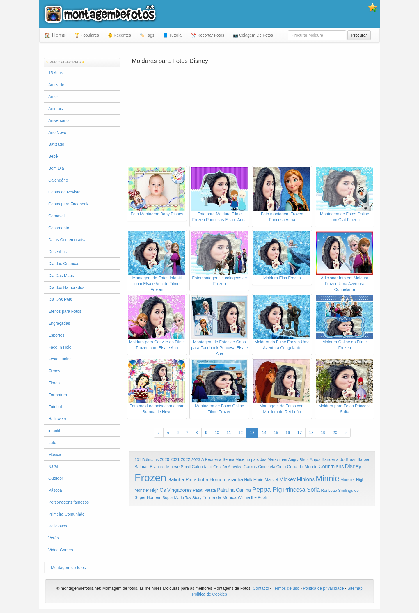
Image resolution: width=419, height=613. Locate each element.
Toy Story (193, 497)
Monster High (352, 479)
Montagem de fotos (68, 567)
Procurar (359, 35)
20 (335, 432)
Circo (281, 466)
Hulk (248, 479)
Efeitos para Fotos (64, 311)
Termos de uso (286, 588)
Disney (353, 466)
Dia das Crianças (63, 263)
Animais (55, 108)
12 (240, 432)
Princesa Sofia (301, 489)
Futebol (55, 406)
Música (54, 454)
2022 (185, 459)
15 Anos (55, 72)
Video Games (60, 550)
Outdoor (55, 478)
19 (323, 432)
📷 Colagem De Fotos (253, 35)
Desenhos (57, 251)
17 (299, 432)
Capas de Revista (64, 192)
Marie (258, 480)
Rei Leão (329, 490)
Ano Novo (57, 132)
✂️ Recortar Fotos (207, 35)
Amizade (56, 84)
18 (311, 432)
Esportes (56, 335)
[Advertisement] (252, 119)
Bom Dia (56, 168)
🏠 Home (55, 35)
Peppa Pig (267, 489)
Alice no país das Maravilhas (261, 459)
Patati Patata (204, 490)
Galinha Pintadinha (187, 479)
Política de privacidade (323, 588)
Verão (53, 538)
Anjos (315, 459)
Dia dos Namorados (66, 287)
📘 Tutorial (172, 35)
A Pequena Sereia (218, 459)
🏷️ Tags (147, 35)
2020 (164, 459)
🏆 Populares (86, 35)
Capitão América (227, 467)
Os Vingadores (176, 490)
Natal (53, 466)
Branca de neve (165, 466)
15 (276, 432)
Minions (306, 479)
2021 (175, 459)
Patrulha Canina (234, 490)
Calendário (58, 180)
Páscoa (55, 490)
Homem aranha (226, 479)
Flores (54, 383)
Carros (250, 466)
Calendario (202, 466)
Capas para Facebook (68, 204)
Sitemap (354, 588)
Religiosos (57, 526)
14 (264, 432)
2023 (195, 459)
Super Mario (173, 497)
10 (217, 432)
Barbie (363, 459)
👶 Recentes (119, 35)
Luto (52, 442)
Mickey (287, 479)
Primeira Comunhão (66, 514)
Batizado (56, 144)
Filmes (54, 371)
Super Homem (148, 497)
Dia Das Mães (61, 275)
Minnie (327, 478)
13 (252, 432)
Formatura (57, 394)
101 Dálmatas (147, 459)
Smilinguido (348, 490)
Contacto (261, 588)
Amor (53, 96)
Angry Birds (298, 459)
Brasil (186, 467)
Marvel (271, 479)
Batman (142, 466)
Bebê (53, 156)
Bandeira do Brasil (339, 459)
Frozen (150, 477)
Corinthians (331, 466)
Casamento (58, 227)
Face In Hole (59, 347)
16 (287, 432)
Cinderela (266, 467)
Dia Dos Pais (60, 299)
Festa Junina (60, 359)
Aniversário (58, 120)
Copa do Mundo (302, 466)
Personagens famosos (68, 502)
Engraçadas (59, 323)
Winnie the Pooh (252, 497)
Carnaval (56, 216)
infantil (54, 430)
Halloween (57, 418)
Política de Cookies (209, 594)
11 (228, 432)
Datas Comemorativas (68, 239)
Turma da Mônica (220, 497)
